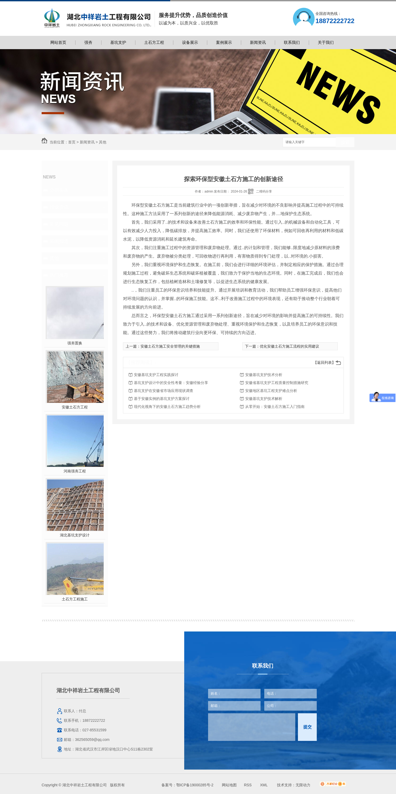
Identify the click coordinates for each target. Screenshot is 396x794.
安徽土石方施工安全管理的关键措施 (170, 346)
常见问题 (59, 224)
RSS (248, 785)
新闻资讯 (258, 42)
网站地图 (229, 785)
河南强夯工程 (75, 471)
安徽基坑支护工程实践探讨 (156, 375)
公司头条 (59, 190)
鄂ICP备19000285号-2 (194, 785)
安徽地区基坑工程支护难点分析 (271, 391)
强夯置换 (74, 343)
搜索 (345, 142)
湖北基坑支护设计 (75, 535)
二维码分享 (264, 191)
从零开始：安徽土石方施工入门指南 (275, 406)
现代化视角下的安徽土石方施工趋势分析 (167, 406)
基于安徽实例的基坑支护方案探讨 (162, 398)
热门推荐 (59, 275)
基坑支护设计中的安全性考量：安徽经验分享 (171, 383)
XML (264, 785)
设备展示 (190, 42)
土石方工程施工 (75, 599)
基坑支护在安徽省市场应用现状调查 (163, 391)
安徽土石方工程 (75, 407)
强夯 (88, 42)
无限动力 (303, 785)
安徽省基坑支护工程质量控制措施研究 (276, 383)
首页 (72, 142)
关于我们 (326, 42)
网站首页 (58, 42)
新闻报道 (59, 241)
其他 (102, 142)
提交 (307, 727)
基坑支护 (118, 42)
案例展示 (224, 42)
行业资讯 (59, 207)
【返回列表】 (324, 362)
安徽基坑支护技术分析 (263, 375)
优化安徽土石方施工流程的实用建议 (289, 346)
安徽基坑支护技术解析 (263, 398)
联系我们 (292, 42)
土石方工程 (154, 42)
